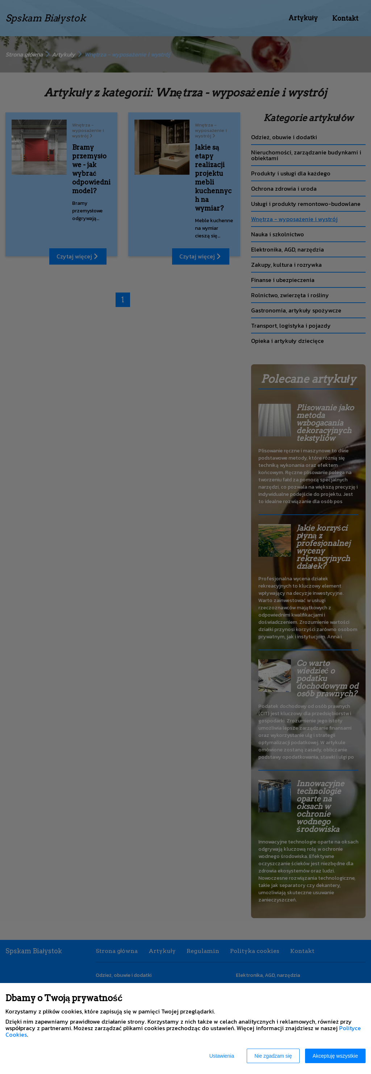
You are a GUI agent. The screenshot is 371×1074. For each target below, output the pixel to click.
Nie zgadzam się (273, 1056)
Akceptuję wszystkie (335, 1056)
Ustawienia (221, 1056)
